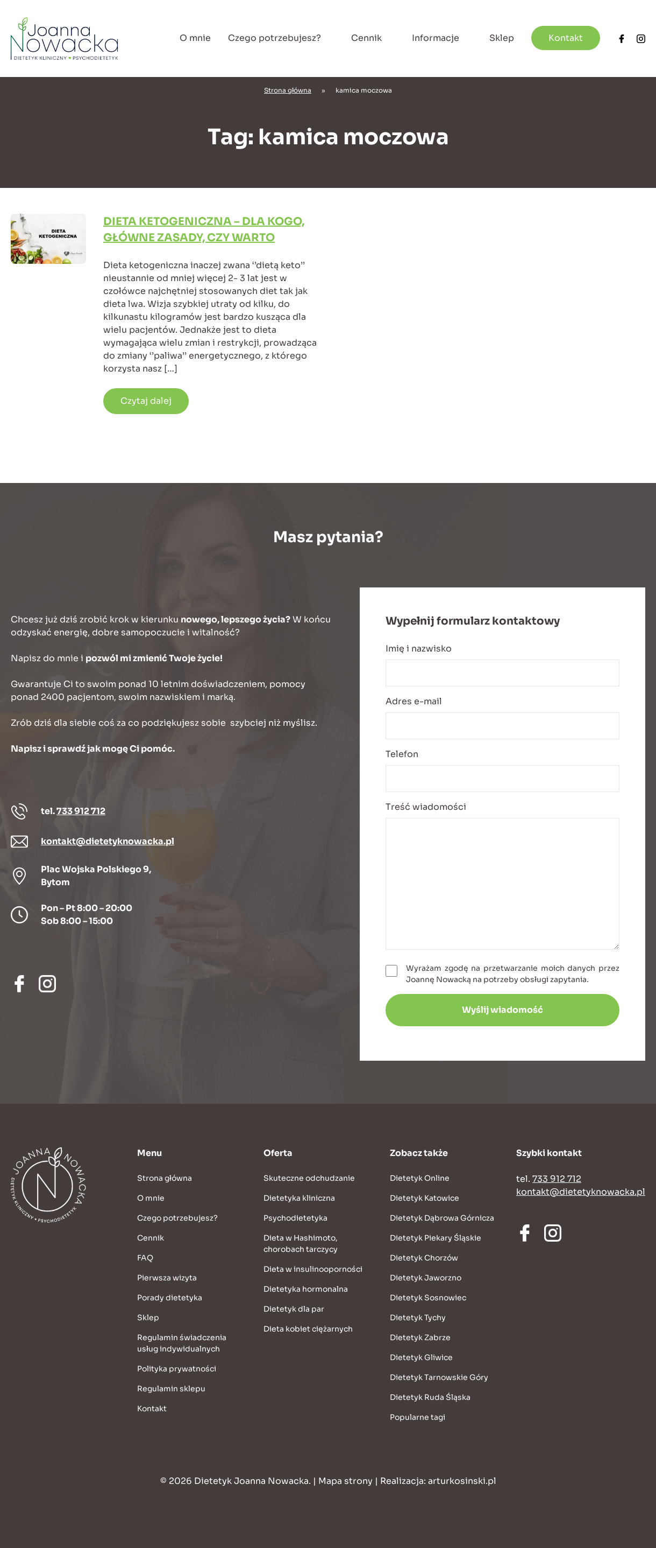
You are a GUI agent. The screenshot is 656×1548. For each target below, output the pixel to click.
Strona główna (287, 90)
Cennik (366, 38)
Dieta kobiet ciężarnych (308, 1329)
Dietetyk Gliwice (421, 1357)
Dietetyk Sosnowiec (428, 1297)
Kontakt (565, 38)
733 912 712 (80, 811)
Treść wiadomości (502, 875)
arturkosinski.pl (462, 1481)
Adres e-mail (502, 717)
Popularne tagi (417, 1417)
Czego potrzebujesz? (274, 38)
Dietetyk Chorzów (424, 1258)
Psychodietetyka (295, 1218)
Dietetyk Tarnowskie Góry (439, 1377)
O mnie (195, 38)
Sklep (501, 38)
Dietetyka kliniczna (299, 1198)
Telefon (502, 770)
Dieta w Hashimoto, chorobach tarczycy (300, 1243)
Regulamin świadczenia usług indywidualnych (181, 1343)
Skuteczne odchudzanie (309, 1178)
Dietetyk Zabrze (420, 1337)
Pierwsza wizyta (167, 1278)
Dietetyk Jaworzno (425, 1278)
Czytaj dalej (146, 401)
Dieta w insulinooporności (312, 1269)
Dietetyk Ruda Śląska (430, 1397)
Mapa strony (345, 1481)
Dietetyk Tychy (418, 1317)
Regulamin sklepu (171, 1388)
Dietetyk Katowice (424, 1198)
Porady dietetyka (169, 1297)
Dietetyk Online (420, 1178)
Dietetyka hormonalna (305, 1289)
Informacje (435, 38)
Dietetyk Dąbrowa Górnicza (442, 1218)
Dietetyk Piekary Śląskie (435, 1238)
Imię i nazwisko (502, 665)
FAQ (145, 1258)
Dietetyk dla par (293, 1309)
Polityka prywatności (176, 1369)
